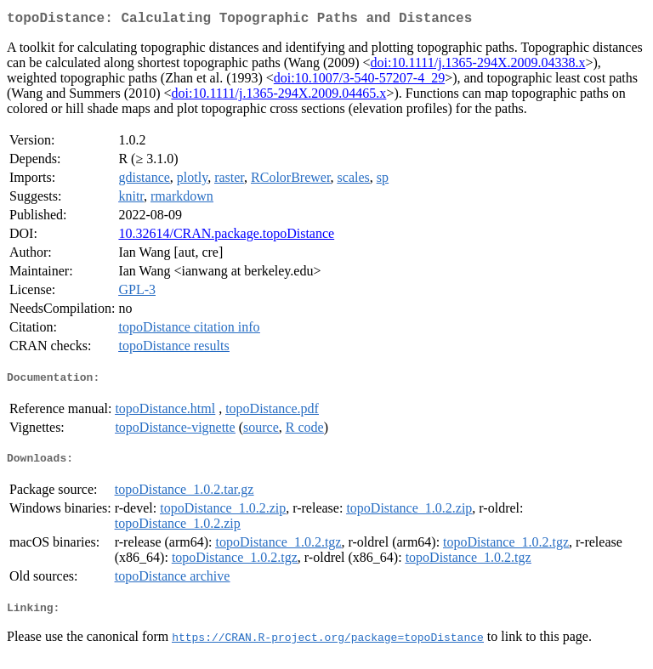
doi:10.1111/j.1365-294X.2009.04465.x (278, 96)
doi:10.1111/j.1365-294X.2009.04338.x (478, 66)
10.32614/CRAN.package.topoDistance (226, 237)
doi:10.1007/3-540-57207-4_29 (359, 81)
